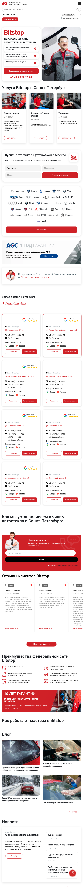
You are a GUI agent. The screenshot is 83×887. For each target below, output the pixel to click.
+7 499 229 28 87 (10, 14)
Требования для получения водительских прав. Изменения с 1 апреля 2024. (60, 869)
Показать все (41, 229)
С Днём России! (55, 834)
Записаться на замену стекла (21, 71)
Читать (14, 855)
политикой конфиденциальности (67, 565)
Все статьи (73, 811)
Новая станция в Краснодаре (61, 844)
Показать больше (41, 643)
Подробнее (48, 256)
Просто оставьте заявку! (36, 276)
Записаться (12, 138)
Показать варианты (60, 175)
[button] (16, 302)
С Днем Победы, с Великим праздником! (60, 855)
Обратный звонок (10, 19)
